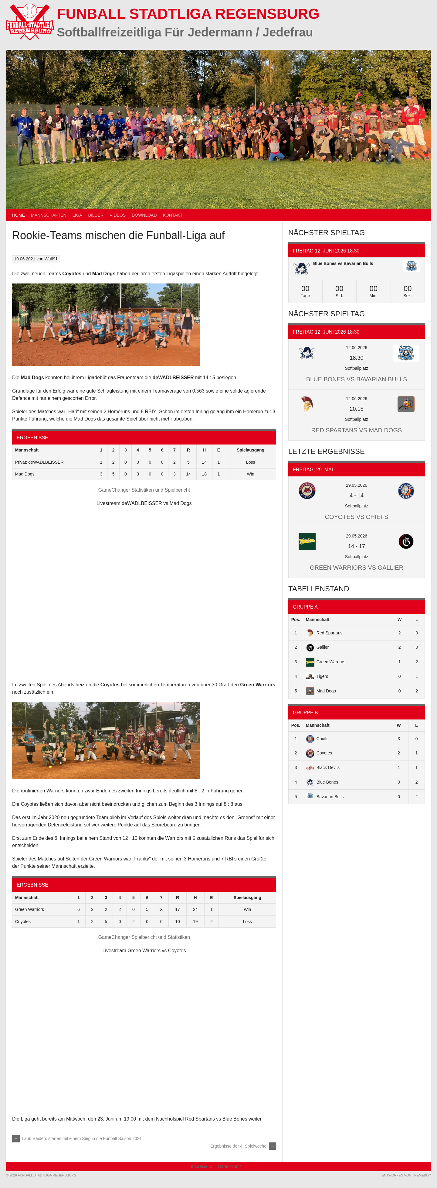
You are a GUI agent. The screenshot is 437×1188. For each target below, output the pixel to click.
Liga (77, 215)
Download (144, 215)
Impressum (201, 1166)
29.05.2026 (356, 485)
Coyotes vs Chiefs (356, 516)
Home (18, 215)
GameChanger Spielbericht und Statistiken (144, 937)
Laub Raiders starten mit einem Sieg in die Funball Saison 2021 (77, 1138)
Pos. (295, 619)
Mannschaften (48, 215)
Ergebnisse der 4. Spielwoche (243, 1146)
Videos (118, 215)
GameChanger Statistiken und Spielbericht (144, 490)
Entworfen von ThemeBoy (406, 1175)
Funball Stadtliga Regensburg (188, 14)
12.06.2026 (356, 347)
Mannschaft (318, 619)
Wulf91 (51, 258)
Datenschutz (230, 1166)
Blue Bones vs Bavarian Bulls (343, 263)
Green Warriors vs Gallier (356, 567)
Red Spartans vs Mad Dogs (356, 430)
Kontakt (173, 215)
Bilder (96, 215)
